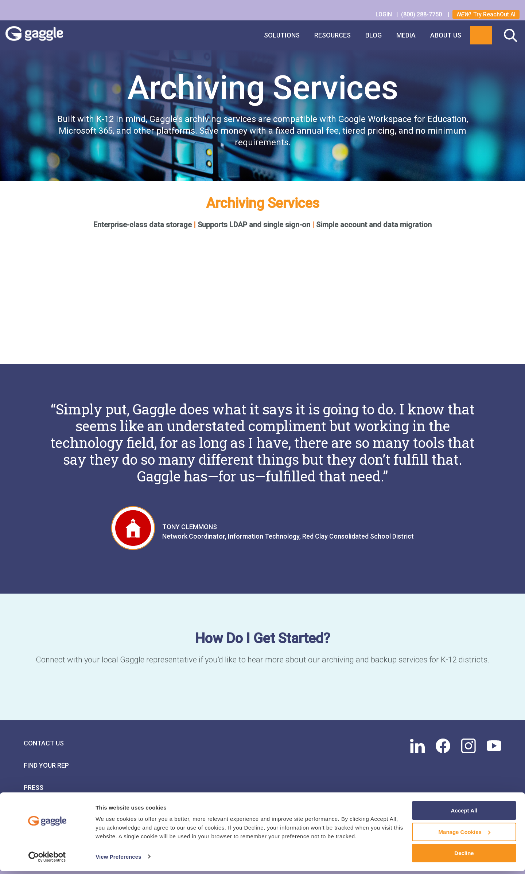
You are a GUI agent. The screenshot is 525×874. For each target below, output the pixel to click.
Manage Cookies (464, 835)
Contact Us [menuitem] (44, 743)
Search (510, 35)
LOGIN (384, 14)
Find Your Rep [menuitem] (46, 765)
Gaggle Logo (41, 35)
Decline (464, 856)
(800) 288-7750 (422, 14)
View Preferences (118, 859)
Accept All (464, 813)
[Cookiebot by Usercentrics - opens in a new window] (47, 859)
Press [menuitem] (33, 787)
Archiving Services (262, 203)
